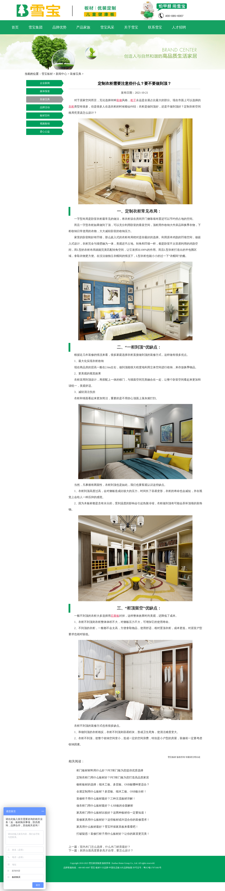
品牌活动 (45, 107)
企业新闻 (45, 83)
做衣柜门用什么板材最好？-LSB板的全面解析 (104, 805)
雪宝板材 (47, 73)
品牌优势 (59, 27)
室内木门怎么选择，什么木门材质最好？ (105, 846)
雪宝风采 (107, 27)
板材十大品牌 (102, 867)
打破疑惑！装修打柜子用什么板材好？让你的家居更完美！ (113, 833)
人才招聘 (179, 27)
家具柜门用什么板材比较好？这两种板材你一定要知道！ (111, 812)
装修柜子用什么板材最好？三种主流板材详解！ (106, 798)
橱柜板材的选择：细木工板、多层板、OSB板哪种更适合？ (112, 784)
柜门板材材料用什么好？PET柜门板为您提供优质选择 (109, 770)
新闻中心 (61, 73)
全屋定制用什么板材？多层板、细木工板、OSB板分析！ (111, 791)
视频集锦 (45, 123)
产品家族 (83, 27)
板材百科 (45, 115)
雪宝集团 (35, 27)
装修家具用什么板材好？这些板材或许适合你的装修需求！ (113, 819)
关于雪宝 (131, 27)
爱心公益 (45, 131)
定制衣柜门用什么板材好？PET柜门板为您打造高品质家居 (112, 777)
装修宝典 (75, 73)
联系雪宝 (155, 27)
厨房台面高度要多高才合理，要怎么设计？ (106, 850)
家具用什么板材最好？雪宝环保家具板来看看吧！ (107, 826)
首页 (15, 27)
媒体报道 (45, 91)
